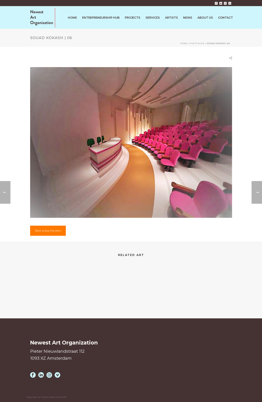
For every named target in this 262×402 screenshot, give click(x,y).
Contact (225, 17)
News (187, 17)
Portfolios (197, 43)
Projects (132, 17)
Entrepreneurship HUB (101, 17)
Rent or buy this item (48, 230)
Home (72, 17)
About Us (205, 17)
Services (153, 17)
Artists (171, 17)
